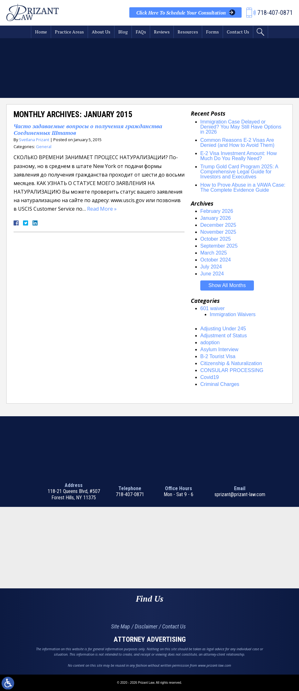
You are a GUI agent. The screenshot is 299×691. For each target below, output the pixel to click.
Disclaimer (146, 626)
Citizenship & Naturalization (231, 363)
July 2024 (211, 266)
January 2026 (215, 218)
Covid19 (209, 377)
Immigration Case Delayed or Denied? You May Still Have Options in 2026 (240, 127)
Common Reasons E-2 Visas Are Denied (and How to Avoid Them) (237, 142)
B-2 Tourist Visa (217, 356)
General (43, 146)
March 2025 (213, 252)
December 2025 (218, 225)
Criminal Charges (219, 384)
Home (41, 32)
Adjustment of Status (223, 335)
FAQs (141, 32)
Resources (188, 32)
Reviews (162, 32)
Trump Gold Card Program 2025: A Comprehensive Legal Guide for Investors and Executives (239, 171)
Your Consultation (181, 12)
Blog (123, 32)
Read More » (102, 208)
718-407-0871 (130, 494)
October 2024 (215, 259)
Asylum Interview (219, 349)
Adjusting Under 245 (223, 328)
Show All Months (227, 285)
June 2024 (212, 273)
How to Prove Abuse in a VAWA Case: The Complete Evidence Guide (242, 187)
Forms (212, 32)
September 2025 (218, 246)
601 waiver (212, 308)
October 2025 (215, 239)
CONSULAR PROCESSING (231, 370)
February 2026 (216, 211)
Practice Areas (69, 32)
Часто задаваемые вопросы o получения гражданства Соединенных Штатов (88, 129)
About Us (101, 32)
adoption (210, 342)
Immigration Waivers (232, 314)
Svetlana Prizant (34, 139)
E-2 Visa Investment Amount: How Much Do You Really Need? (238, 156)
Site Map (120, 626)
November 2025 (218, 232)
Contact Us (238, 32)
